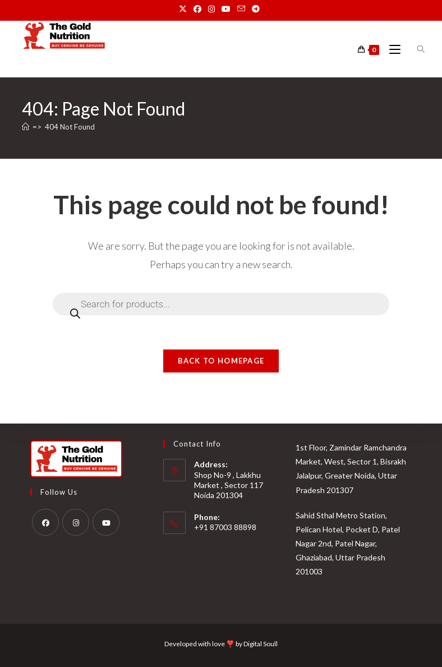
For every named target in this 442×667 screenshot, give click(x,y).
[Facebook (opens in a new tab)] (197, 9)
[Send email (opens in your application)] (241, 9)
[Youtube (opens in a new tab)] (226, 9)
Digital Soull (260, 644)
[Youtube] (106, 522)
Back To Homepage (221, 360)
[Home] (25, 126)
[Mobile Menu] (391, 49)
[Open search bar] (414, 49)
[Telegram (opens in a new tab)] (255, 9)
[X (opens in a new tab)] (184, 9)
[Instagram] (75, 522)
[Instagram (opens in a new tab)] (211, 9)
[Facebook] (45, 522)
